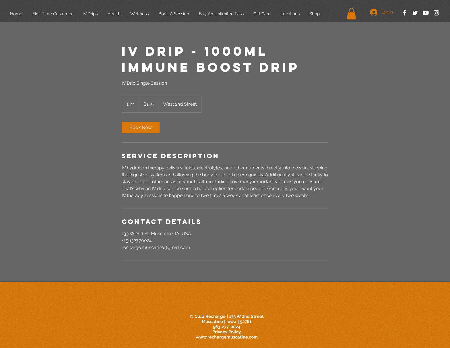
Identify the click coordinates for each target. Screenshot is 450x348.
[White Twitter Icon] (415, 12)
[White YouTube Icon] (425, 12)
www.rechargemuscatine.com (227, 337)
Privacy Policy (226, 332)
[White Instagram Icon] (436, 12)
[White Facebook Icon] (404, 12)
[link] (141, 127)
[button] (351, 13)
